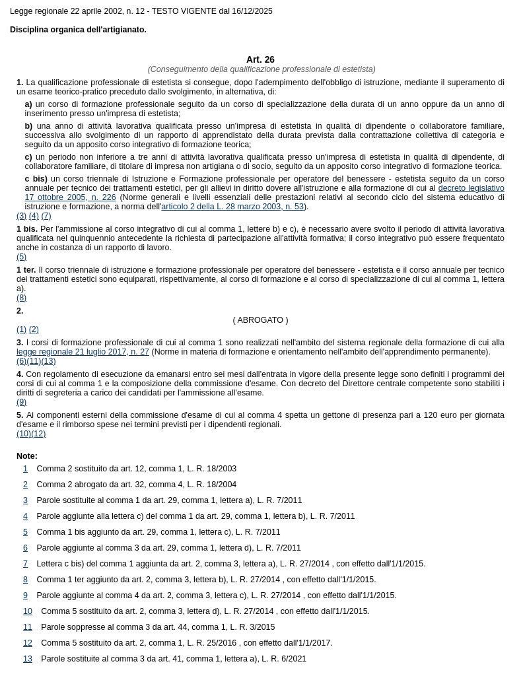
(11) (33, 361)
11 (27, 627)
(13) (48, 361)
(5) (21, 256)
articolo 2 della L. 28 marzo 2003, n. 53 (232, 206)
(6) (21, 361)
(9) (21, 402)
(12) (38, 433)
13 (27, 658)
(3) (21, 215)
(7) (46, 215)
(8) (21, 297)
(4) (34, 215)
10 (27, 611)
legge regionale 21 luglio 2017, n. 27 (83, 351)
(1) (21, 329)
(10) (24, 433)
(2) (34, 329)
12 (27, 643)
